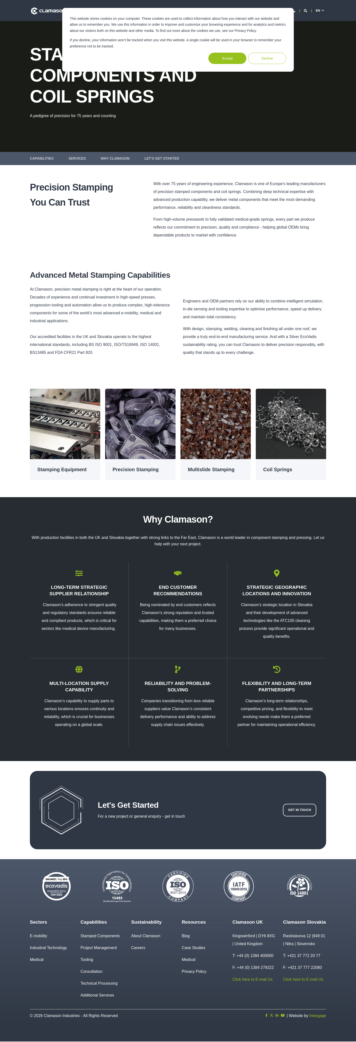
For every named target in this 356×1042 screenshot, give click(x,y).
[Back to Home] (48, 10)
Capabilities (42, 158)
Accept (227, 58)
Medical (36, 960)
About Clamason (145, 936)
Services (77, 158)
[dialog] (178, 40)
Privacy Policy (194, 972)
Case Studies (193, 948)
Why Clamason (115, 158)
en (318, 10)
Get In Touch (299, 810)
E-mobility (38, 936)
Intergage (317, 1016)
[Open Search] (306, 10)
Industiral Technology (48, 948)
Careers (138, 948)
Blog (186, 936)
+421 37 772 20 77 (303, 956)
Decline (267, 58)
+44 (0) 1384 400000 (255, 956)
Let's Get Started (161, 158)
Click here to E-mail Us (252, 980)
